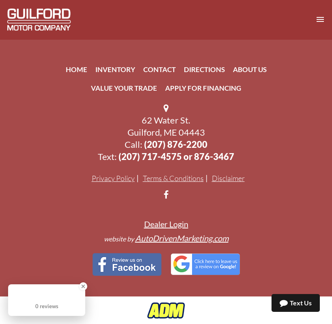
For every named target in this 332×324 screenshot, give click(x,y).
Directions (204, 69)
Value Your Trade (124, 88)
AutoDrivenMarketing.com (182, 238)
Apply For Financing (203, 88)
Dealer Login (166, 224)
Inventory (115, 69)
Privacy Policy (113, 178)
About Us (250, 69)
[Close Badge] (83, 286)
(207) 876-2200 (175, 144)
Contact (159, 69)
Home (76, 69)
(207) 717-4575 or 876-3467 (176, 156)
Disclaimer (228, 178)
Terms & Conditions (173, 178)
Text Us (296, 303)
